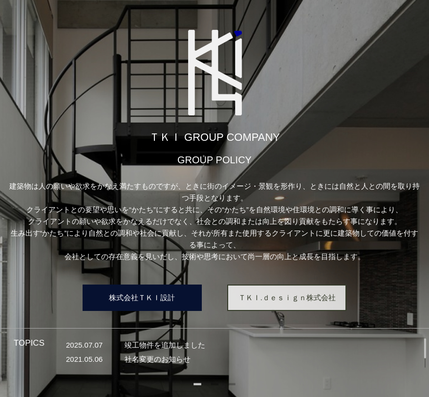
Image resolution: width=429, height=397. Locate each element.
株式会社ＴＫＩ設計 (142, 297)
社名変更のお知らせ (158, 359)
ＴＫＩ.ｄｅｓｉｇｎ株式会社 (287, 297)
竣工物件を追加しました (165, 345)
